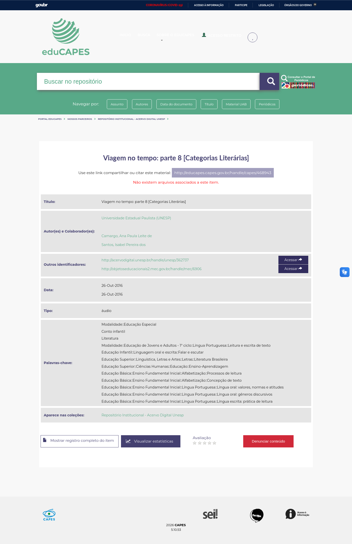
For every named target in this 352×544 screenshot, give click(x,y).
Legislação (266, 5)
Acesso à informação (209, 5)
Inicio (129, 37)
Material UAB (240, 104)
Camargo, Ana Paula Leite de (126, 236)
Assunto (110, 104)
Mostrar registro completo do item (81, 441)
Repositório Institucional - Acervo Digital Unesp (131, 119)
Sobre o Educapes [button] (182, 37)
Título (210, 104)
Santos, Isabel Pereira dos (123, 245)
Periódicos (273, 104)
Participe (241, 5)
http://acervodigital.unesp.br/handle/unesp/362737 (145, 260)
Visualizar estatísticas (156, 441)
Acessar (293, 260)
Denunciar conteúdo (276, 441)
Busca (148, 37)
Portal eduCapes (50, 119)
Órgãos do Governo (298, 5)
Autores (138, 104)
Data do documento (175, 104)
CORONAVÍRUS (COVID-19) (164, 5)
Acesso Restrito (225, 37)
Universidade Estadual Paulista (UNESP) (136, 218)
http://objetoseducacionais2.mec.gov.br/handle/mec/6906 (151, 269)
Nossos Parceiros (79, 119)
